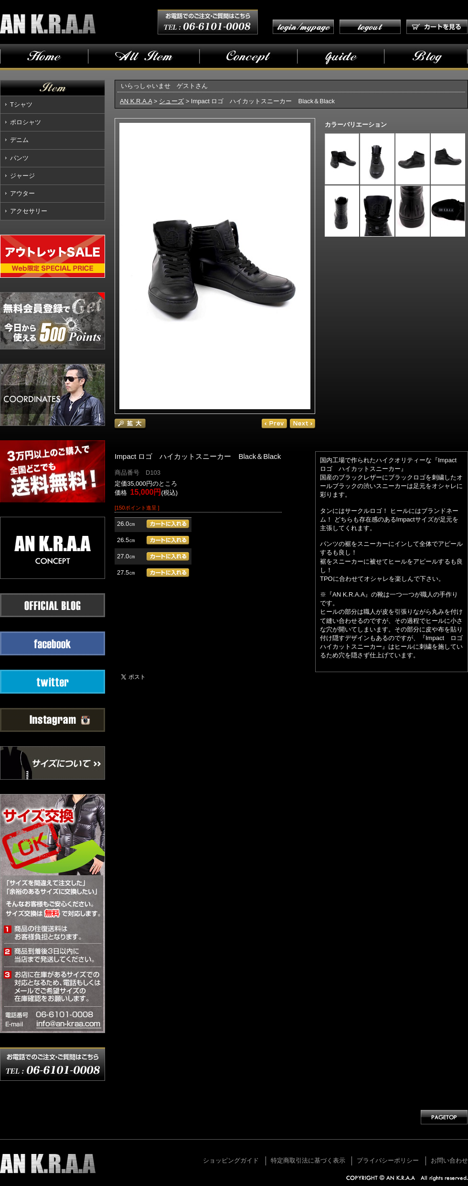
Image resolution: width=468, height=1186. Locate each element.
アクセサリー (28, 211)
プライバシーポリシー (388, 1160)
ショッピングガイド (231, 1160)
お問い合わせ (449, 1160)
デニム (19, 139)
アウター (22, 193)
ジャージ (22, 175)
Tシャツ (21, 104)
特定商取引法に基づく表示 (308, 1160)
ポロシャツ (25, 122)
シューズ (171, 101)
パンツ (19, 158)
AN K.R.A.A (136, 101)
